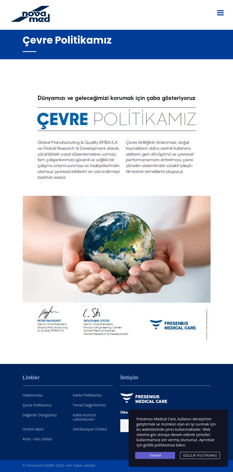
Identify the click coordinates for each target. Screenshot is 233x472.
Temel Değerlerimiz (89, 405)
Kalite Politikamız (87, 395)
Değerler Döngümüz (40, 415)
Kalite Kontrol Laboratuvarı (84, 417)
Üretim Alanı (33, 429)
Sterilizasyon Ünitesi (90, 429)
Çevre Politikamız (37, 405)
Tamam (155, 455)
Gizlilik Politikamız (200, 455)
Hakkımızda (33, 395)
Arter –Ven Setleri (37, 439)
